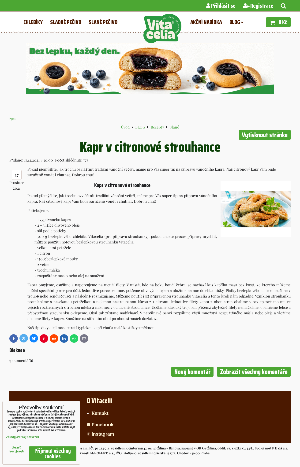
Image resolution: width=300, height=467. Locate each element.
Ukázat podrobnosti (16, 449)
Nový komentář (192, 372)
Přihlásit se (221, 6)
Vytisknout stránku (265, 135)
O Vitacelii (99, 400)
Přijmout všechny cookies (52, 453)
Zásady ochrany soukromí (22, 437)
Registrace (258, 6)
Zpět (12, 119)
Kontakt (100, 413)
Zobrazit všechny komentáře (254, 372)
